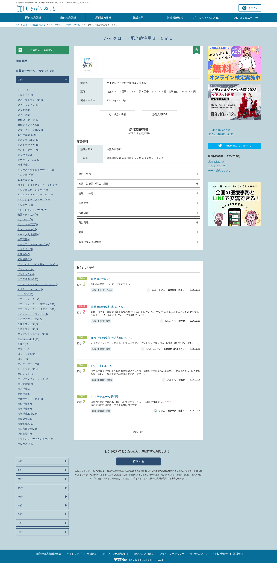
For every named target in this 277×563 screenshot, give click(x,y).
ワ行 (20, 531)
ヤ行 (20, 514)
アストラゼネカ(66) (28, 144)
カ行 (20, 461)
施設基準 (138, 17)
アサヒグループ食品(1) (30, 129)
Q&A (246, 17)
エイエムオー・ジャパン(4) (32, 314)
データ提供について (219, 170)
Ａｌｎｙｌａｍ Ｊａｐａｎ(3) (35, 194)
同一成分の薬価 (117, 114)
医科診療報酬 (33, 17)
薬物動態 (84, 203)
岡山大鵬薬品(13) (27, 428)
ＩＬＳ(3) (22, 90)
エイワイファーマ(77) (29, 319)
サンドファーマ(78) (28, 149)
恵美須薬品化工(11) (28, 339)
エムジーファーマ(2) (28, 364)
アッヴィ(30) (24, 154)
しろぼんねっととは (219, 129)
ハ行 (20, 496)
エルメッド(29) (25, 374)
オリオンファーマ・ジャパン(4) (35, 438)
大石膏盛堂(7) (25, 383)
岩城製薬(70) (24, 259)
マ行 (20, 505)
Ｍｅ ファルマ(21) (28, 354)
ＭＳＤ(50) (23, 358)
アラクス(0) (23, 110)
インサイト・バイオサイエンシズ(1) (37, 264)
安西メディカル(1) (27, 214)
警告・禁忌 (85, 173)
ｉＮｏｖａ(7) (25, 94)
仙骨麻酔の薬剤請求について (109, 306)
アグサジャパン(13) (28, 105)
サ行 (20, 470)
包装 (81, 232)
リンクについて (217, 166)
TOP (18, 25)
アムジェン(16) (25, 174)
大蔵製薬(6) (23, 393)
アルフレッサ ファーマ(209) (34, 199)
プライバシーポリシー (172, 553)
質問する (138, 461)
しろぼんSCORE (209, 17)
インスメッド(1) (26, 269)
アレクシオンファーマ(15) (32, 209)
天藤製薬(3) (23, 164)
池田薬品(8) (23, 239)
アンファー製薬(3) (27, 224)
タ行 (20, 478)
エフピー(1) (23, 349)
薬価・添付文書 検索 (33, 25)
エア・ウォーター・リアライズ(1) (36, 304)
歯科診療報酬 (68, 17)
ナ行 (20, 487)
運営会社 (238, 553)
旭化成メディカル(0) (28, 125)
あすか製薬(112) (26, 134)
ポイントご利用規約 (113, 553)
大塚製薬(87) (24, 408)
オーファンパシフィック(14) (33, 378)
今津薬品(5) (23, 254)
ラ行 (20, 523)
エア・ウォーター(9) (28, 299)
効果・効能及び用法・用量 (93, 183)
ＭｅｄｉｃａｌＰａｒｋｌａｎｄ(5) (37, 184)
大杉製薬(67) (24, 403)
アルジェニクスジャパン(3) (32, 189)
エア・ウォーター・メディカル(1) (36, 309)
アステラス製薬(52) (28, 139)
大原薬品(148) (25, 418)
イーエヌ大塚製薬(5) (28, 234)
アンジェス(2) (25, 219)
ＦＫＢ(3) (22, 344)
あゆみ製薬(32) (25, 179)
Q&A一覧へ (138, 432)
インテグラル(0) (26, 274)
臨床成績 (84, 212)
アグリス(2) (23, 114)
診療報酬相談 (175, 17)
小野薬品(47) (24, 433)
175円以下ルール (102, 365)
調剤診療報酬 (103, 17)
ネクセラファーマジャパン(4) (33, 244)
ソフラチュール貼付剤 (105, 396)
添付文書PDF (159, 114)
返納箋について (101, 278)
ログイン (250, 8)
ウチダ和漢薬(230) (27, 279)
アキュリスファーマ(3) (30, 100)
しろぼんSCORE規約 (142, 553)
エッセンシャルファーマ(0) (32, 334)
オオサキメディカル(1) (30, 398)
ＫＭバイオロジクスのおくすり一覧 (63, 25)
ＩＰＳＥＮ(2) (25, 249)
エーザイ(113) (25, 294)
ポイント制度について (220, 134)
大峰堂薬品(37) (25, 423)
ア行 (20, 79)
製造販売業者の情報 (90, 242)
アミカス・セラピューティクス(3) (36, 169)
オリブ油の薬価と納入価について (112, 337)
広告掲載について (218, 161)
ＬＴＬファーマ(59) (28, 369)
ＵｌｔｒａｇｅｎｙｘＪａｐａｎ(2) (37, 284)
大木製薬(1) (23, 388)
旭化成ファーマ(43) (28, 119)
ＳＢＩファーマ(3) (27, 329)
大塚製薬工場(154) (27, 413)
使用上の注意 (86, 193)
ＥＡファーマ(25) (27, 229)
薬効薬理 (84, 222)
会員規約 (92, 553)
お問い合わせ (220, 553)
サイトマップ (74, 553)
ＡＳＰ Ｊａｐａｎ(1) (30, 289)
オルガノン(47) (25, 443)
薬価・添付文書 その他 (102, 290)
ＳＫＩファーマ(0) (27, 324)
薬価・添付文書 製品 (101, 321)
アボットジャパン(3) (28, 159)
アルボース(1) (25, 204)
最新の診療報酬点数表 (48, 553)
